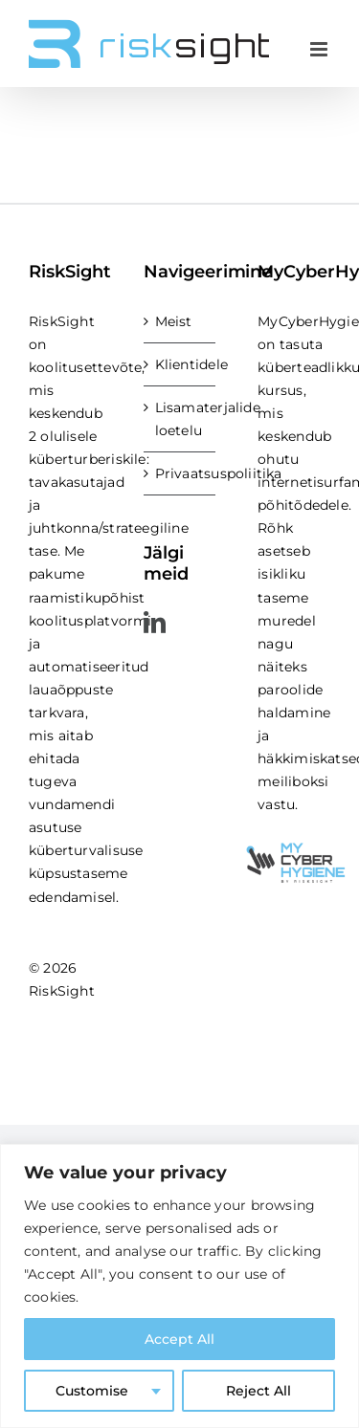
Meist (173, 321)
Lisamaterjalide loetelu (181, 419)
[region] (179, 1286)
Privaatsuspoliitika (181, 473)
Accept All (179, 1339)
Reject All (258, 1390)
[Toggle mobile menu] (320, 49)
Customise (92, 1390)
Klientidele (181, 364)
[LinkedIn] (155, 622)
